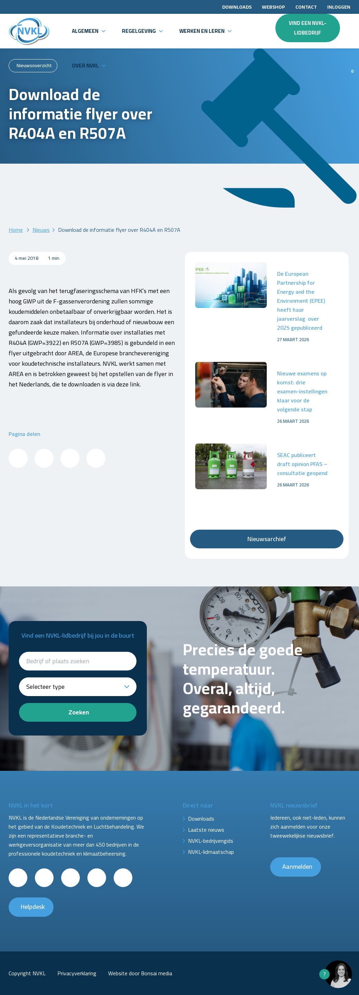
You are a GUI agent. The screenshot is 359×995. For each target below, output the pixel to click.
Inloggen (338, 6)
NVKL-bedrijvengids (210, 841)
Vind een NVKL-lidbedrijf (308, 28)
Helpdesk (33, 906)
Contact (306, 6)
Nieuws (41, 230)
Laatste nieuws (206, 829)
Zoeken (78, 712)
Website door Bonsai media (140, 973)
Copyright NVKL (27, 973)
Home (16, 230)
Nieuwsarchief (266, 539)
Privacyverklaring (76, 973)
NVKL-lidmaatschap (211, 852)
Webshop (273, 6)
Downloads (237, 6)
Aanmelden (297, 866)
